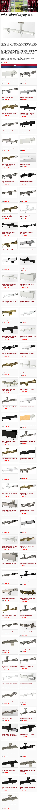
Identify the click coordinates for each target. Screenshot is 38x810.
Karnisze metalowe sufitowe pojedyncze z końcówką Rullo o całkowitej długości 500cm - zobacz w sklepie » (19, 66)
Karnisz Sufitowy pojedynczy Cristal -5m (27, 441)
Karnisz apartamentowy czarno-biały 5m (9, 267)
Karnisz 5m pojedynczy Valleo (7, 97)
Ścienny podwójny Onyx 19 (7, 718)
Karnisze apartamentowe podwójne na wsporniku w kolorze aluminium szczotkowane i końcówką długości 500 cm (10, 511)
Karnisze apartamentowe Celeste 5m (8, 598)
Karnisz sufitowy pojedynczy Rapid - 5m (9, 615)
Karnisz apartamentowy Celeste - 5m (26, 97)
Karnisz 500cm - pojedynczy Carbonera (9, 130)
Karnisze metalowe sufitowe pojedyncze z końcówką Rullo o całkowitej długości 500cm (27, 372)
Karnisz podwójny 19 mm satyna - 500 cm (9, 701)
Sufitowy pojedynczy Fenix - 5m (26, 718)
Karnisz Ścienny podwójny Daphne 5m (27, 649)
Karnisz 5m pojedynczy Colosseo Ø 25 (27, 389)
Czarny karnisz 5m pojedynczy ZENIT (8, 770)
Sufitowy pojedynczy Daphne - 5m (26, 615)
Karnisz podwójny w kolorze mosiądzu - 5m (10, 113)
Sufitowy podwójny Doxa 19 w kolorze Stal (28, 563)
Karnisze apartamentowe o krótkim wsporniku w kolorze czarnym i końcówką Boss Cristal (9, 735)
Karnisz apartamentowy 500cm (25, 130)
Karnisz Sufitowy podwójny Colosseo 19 (9, 458)
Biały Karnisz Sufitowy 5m (25, 164)
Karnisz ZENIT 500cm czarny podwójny (27, 734)
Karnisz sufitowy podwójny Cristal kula (9, 406)
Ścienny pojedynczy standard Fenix (8, 631)
